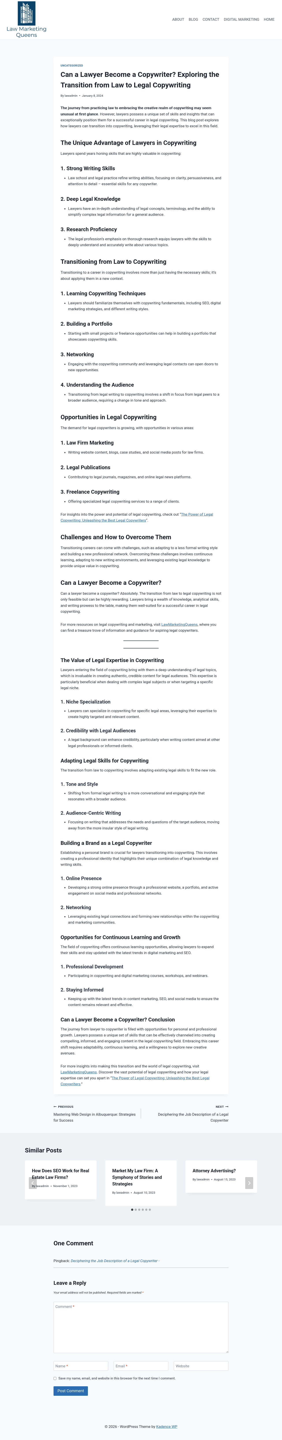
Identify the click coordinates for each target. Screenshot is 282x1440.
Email (122, 1366)
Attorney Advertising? (214, 1170)
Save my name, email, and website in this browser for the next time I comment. (117, 1378)
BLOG (193, 19)
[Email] (141, 1366)
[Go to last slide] (33, 1183)
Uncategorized (72, 65)
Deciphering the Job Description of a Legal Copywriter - (115, 1261)
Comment (65, 1306)
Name (62, 1366)
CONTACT (210, 19)
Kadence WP (166, 1426)
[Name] (81, 1366)
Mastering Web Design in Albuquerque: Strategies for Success (95, 1113)
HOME (269, 19)
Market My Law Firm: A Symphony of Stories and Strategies (137, 1177)
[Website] (201, 1366)
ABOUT (178, 19)
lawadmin (71, 95)
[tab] (132, 1210)
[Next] (249, 1183)
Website (182, 1366)
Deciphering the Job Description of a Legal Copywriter (186, 1113)
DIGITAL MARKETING (241, 19)
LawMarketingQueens (179, 624)
